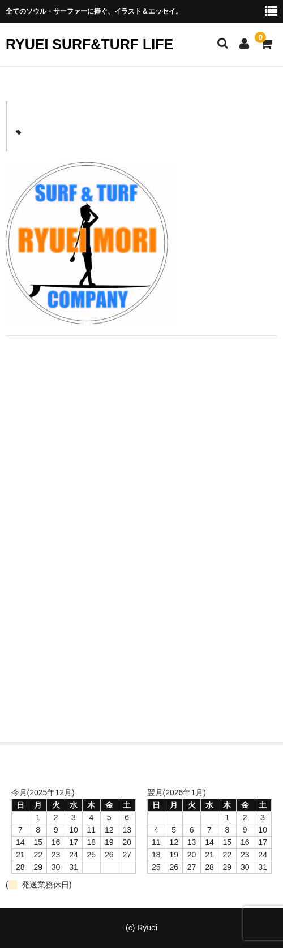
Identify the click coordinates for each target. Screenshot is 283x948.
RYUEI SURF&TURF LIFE (89, 44)
